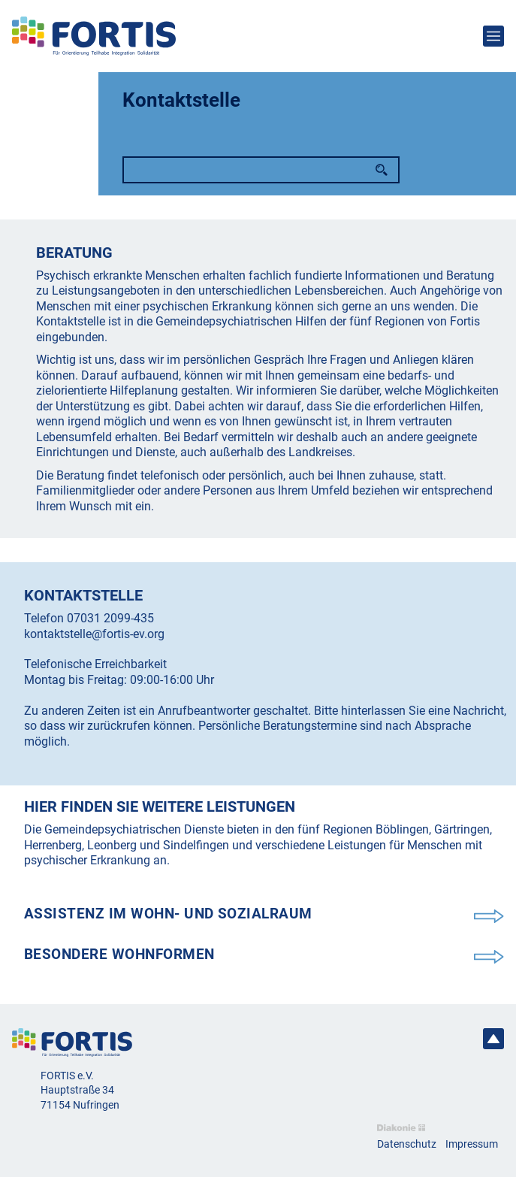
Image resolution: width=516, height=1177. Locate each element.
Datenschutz (406, 1144)
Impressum (471, 1144)
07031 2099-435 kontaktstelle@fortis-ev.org (94, 625)
